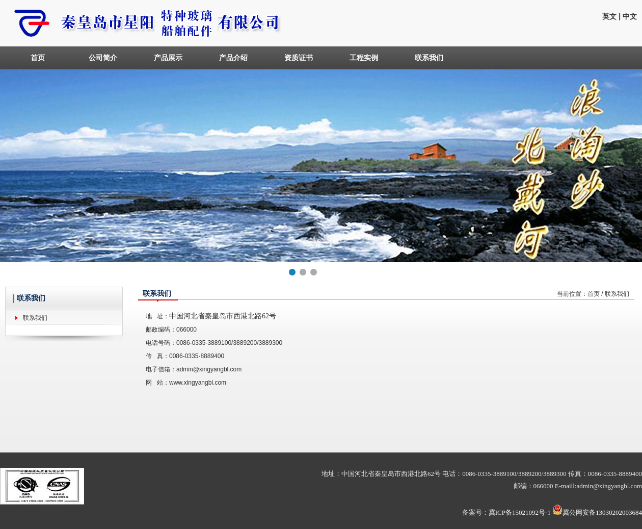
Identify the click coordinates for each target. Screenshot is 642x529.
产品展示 (168, 58)
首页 (38, 58)
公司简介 (103, 58)
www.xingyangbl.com (197, 382)
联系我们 (429, 58)
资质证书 (298, 58)
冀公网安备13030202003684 (602, 512)
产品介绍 (233, 58)
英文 (609, 16)
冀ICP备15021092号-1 (520, 512)
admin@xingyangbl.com (209, 369)
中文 (630, 16)
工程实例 (364, 58)
